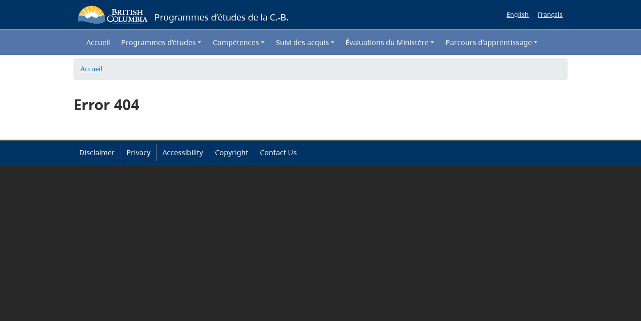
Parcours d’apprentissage (489, 42)
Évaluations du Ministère (387, 42)
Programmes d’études (158, 42)
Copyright (231, 152)
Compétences (236, 42)
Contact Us (278, 152)
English (518, 14)
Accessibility (182, 152)
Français (550, 14)
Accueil (98, 42)
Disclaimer (97, 152)
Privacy (138, 152)
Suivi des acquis (302, 42)
